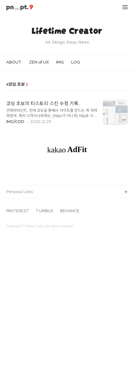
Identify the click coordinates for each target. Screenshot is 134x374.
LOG (75, 62)
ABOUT (14, 62)
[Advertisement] (67, 240)
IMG (60, 62)
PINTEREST (17, 345)
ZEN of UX (39, 62)
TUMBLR (44, 345)
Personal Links (19, 326)
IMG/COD (15, 121)
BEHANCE (69, 345)
